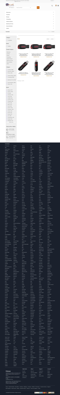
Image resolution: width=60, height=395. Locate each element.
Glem (31, 216)
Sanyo (49, 313)
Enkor (23, 200)
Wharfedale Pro (33, 357)
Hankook (6, 223)
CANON (6, 171)
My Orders (17, 386)
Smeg (31, 323)
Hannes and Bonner (16, 223)
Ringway (31, 305)
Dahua (6, 186)
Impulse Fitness (33, 236)
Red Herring (7, 303)
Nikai (23, 281)
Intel (39, 237)
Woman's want (41, 359)
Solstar (6, 326)
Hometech (7, 231)
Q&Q (6, 300)
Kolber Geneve (50, 252)
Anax (48, 149)
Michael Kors (32, 271)
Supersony (24, 332)
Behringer (6, 160)
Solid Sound (32, 324)
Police (40, 294)
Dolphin (40, 192)
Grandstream (41, 218)
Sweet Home (50, 332)
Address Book (49, 374)
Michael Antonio (16, 271)
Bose (6, 166)
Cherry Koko (50, 174)
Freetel (23, 210)
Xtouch (31, 360)
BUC (40, 168)
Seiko (23, 316)
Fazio (40, 205)
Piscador (6, 294)
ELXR (23, 199)
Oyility (23, 287)
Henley (6, 226)
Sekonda (32, 316)
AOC (14, 152)
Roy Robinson (7, 310)
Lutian (49, 261)
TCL (31, 337)
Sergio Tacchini (16, 318)
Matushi (23, 268)
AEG (5, 147)
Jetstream (15, 242)
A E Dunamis (7, 145)
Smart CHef (24, 323)
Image (6, 236)
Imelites (14, 236)
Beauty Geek (41, 158)
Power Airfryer (15, 295)
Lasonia (23, 255)
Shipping (25, 386)
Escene (49, 200)
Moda (40, 273)
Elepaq (31, 197)
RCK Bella (23, 302)
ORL (48, 286)
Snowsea (49, 323)
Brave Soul (49, 166)
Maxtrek (49, 268)
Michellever (41, 271)
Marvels (23, 266)
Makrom (23, 265)
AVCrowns (41, 155)
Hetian (40, 226)
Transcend (24, 346)
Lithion (23, 260)
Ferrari (14, 207)
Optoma (23, 286)
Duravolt (6, 195)
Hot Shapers (32, 231)
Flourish (49, 207)
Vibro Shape (15, 352)
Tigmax (40, 340)
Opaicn (14, 286)
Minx (22, 273)
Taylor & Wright (24, 337)
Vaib (48, 349)
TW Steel (6, 347)
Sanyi (40, 313)
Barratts (14, 158)
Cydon (6, 184)
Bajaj (23, 157)
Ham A (40, 221)
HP (5, 232)
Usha (31, 349)
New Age (32, 279)
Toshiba (31, 343)
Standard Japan (50, 328)
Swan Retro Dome (42, 332)
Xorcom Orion (50, 359)
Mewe (6, 271)
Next (6, 281)
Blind (31, 163)
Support (48, 386)
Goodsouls (24, 218)
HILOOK (31, 228)
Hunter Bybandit (7, 234)
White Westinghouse (51, 357)
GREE (14, 220)
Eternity (23, 202)
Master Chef (41, 266)
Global (40, 216)
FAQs (23, 374)
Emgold (49, 199)
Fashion (31, 205)
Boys (31, 166)
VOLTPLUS (15, 354)
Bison (6, 163)
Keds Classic (41, 247)
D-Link (31, 184)
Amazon (23, 149)
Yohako (23, 362)
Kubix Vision (15, 253)
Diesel (49, 191)
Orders (48, 372)
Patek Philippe (41, 289)
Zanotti (6, 364)
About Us (32, 371)
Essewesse (15, 202)
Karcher (49, 245)
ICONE (31, 234)
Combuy (49, 179)
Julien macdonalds (25, 244)
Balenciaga (32, 157)
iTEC (14, 239)
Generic (6, 215)
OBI (31, 284)
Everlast (14, 203)
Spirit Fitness (24, 328)
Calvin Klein (49, 170)
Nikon (40, 281)
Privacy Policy (33, 374)
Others (7, 28)
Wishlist (48, 377)
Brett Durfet (7, 168)
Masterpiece (50, 266)
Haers (23, 221)
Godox (6, 218)
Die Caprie (41, 191)
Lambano (6, 255)
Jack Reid (40, 239)
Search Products (11, 386)
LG (22, 258)
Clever (31, 178)
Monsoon (15, 274)
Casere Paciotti (50, 173)
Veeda (31, 351)
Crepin (49, 181)
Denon (49, 189)
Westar (6, 357)
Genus (31, 215)
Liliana (49, 258)
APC (22, 152)
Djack (31, 192)
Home (49, 31)
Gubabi (40, 220)
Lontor (49, 260)
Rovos (40, 308)
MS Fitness (49, 276)
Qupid (40, 300)
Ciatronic (23, 176)
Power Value (32, 295)
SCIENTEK (32, 315)
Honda (14, 231)
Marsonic (15, 266)
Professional (41, 297)
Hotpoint (40, 231)
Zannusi (49, 362)
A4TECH (14, 145)
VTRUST (40, 354)
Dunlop (49, 194)
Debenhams (32, 187)
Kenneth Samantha (51, 249)
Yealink (6, 362)
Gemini (40, 213)
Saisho (40, 311)
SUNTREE (6, 331)
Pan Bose (6, 289)
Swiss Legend (7, 334)
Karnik (6, 247)
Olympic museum (51, 284)
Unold (49, 347)
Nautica (49, 278)
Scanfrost (23, 315)
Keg (48, 247)
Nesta (23, 279)
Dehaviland (41, 187)
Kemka (31, 249)
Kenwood (15, 250)
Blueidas (6, 165)
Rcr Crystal (32, 302)
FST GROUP (50, 210)
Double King (7, 194)
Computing (8, 19)
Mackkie (31, 263)
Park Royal (24, 289)
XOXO (6, 360)
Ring (22, 305)
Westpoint (24, 357)
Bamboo (40, 157)
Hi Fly (48, 226)
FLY (5, 208)
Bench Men (49, 160)
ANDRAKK (6, 150)
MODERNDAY (50, 273)
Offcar (40, 284)
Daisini (23, 186)
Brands (18, 388)
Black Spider (15, 163)
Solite (40, 324)
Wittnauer (23, 359)
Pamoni (49, 287)
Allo (48, 147)
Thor (14, 340)
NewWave (49, 279)
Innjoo (31, 237)
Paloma (40, 287)
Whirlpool (40, 357)
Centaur (23, 174)
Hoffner (14, 229)
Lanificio (14, 255)
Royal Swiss (41, 310)
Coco (23, 179)
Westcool (15, 357)
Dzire (14, 195)
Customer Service (43, 386)
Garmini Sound (7, 213)
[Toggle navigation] (58, 6)
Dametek (40, 186)
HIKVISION (23, 228)
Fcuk (48, 205)
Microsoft (49, 271)
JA (30, 239)
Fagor (6, 205)
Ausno (14, 155)
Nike (31, 281)
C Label (14, 170)
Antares (6, 152)
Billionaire (32, 162)
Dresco (23, 194)
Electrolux (49, 195)
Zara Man (15, 364)
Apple (40, 152)
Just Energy (7, 245)
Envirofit (31, 200)
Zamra (40, 362)
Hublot (40, 232)
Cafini (23, 170)
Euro (31, 202)
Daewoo (49, 184)
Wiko (6, 359)
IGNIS (40, 234)
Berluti (14, 162)
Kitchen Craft (32, 250)
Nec (14, 279)
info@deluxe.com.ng (9, 379)
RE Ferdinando (41, 302)
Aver (48, 155)
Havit (40, 224)
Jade (48, 239)
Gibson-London (7, 216)
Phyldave (32, 292)
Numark (49, 282)
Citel (40, 176)
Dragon (14, 194)
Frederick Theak (42, 208)
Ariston (49, 152)
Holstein (23, 229)
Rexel (6, 305)
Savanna (6, 315)
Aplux (31, 152)
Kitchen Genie (41, 250)
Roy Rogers (15, 310)
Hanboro (49, 221)
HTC (14, 232)
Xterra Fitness (24, 360)
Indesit (40, 236)
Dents (6, 191)
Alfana (40, 147)
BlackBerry (24, 163)
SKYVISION (49, 321)
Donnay (49, 192)
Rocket (40, 307)
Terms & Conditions (34, 388)
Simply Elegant (7, 321)
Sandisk (23, 313)
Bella (23, 160)
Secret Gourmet (7, 316)
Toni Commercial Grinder (8, 344)
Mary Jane (32, 266)
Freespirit (6, 210)
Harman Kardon (25, 224)
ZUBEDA (14, 365)
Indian (49, 236)
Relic (40, 303)
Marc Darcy (49, 265)
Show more (11, 122)
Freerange (49, 208)
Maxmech (40, 268)
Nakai (14, 278)
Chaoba (40, 174)
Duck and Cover (42, 194)
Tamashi (49, 334)
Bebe (48, 158)
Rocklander (49, 307)
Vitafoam (40, 352)
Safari (14, 311)
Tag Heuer (32, 334)
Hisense (40, 228)
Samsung (15, 313)
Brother (14, 168)
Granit (6, 220)
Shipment (24, 372)
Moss (40, 274)
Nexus (14, 281)
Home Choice (32, 229)
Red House (15, 303)
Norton (14, 282)
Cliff (39, 178)
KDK (22, 247)
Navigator (6, 279)
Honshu (23, 231)
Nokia (6, 282)
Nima (48, 281)
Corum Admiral (33, 181)
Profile (48, 371)
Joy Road (15, 244)
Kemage (14, 249)
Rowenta (49, 308)
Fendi (6, 207)
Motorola (15, 276)
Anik (31, 150)
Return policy (24, 375)
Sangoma (32, 313)
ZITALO (40, 364)
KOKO (40, 252)
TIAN (23, 340)
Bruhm (23, 168)
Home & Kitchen (9, 26)
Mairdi (6, 265)
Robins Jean (15, 307)
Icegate (23, 234)
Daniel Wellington (51, 186)
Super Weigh (15, 332)
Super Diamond (16, 331)
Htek (23, 232)
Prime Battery (32, 297)
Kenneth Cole (41, 249)
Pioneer (49, 292)
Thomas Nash (7, 340)
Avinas (6, 157)
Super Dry (23, 331)
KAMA (31, 245)
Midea (6, 273)
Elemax (23, 197)
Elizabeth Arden (50, 197)
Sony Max (32, 326)
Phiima (6, 292)
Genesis (14, 215)
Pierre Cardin (41, 292)
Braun (40, 166)
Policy (39, 388)
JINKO (31, 242)
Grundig (31, 220)
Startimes (15, 329)
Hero (31, 226)
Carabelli (23, 171)
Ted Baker (23, 338)
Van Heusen (15, 351)
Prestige (6, 297)
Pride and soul (15, 297)
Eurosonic (40, 202)
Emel (40, 199)
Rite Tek (40, 305)
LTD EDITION (24, 261)
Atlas (6, 155)
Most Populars (8, 388)
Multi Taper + (7, 278)
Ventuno (40, 351)
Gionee (23, 216)
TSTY (40, 346)
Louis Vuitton (15, 261)
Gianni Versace (50, 215)
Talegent (40, 334)
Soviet (14, 328)
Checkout (21, 386)
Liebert (31, 258)
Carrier (14, 173)
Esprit (6, 202)
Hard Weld (49, 223)
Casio (6, 174)
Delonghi (32, 189)
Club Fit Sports (16, 179)
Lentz (48, 257)
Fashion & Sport (9, 21)
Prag (48, 295)
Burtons (6, 170)
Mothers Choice (7, 276)
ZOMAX (6, 365)
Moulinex (23, 276)
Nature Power (41, 278)
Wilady (14, 359)
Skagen (31, 321)
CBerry (14, 174)
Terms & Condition (34, 372)
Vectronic (23, 351)
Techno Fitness (41, 337)
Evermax (23, 203)
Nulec (31, 282)
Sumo (40, 329)
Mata (14, 268)
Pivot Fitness (15, 294)
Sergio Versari (24, 318)
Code (40, 179)
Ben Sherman (41, 160)
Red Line (31, 303)
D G (22, 184)
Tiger (31, 340)
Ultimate (31, 347)
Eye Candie (41, 203)
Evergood (6, 203)
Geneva (23, 215)
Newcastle (41, 279)
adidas (49, 145)
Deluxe (40, 189)
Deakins (23, 187)
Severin (31, 318)
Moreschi (23, 274)
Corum (23, 181)
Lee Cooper (41, 255)
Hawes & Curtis (50, 224)
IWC (22, 239)
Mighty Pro (15, 273)
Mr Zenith (32, 276)
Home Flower (41, 229)
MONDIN (6, 274)
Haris (14, 224)
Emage (31, 199)
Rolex (6, 308)
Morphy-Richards (33, 274)
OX (14, 287)
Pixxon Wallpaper (25, 294)
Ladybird (40, 253)
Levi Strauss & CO (8, 258)
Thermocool (41, 338)
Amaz (14, 149)
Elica (40, 197)
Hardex (6, 224)
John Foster (41, 242)
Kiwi (14, 252)
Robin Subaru (7, 307)
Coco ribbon (32, 179)
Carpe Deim (7, 173)
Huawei (31, 232)
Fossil (14, 208)
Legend (6, 257)
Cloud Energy (7, 179)
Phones (7, 16)
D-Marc (40, 184)
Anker (40, 150)
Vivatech (6, 354)
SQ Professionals (42, 328)
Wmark (31, 359)
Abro (31, 145)
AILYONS (23, 147)
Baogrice (49, 157)
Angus (23, 150)
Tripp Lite (32, 346)
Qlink (14, 300)
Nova (23, 282)
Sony (23, 326)
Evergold (49, 202)
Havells (31, 224)
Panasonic (15, 289)
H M (14, 221)
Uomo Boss (7, 349)
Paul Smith (49, 289)
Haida (31, 221)
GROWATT (24, 220)
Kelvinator (6, 249)
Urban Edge (15, 349)
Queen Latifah (32, 300)
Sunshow (49, 329)
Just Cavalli (49, 244)
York (31, 362)
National (23, 278)
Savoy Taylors (15, 315)
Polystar (6, 295)
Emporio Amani (16, 200)
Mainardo (40, 263)
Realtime (49, 302)
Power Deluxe (24, 295)
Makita (14, 265)
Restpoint (49, 303)
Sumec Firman (32, 329)
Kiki (22, 250)
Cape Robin (15, 171)
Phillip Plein (24, 292)
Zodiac (49, 364)
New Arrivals (14, 388)
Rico (14, 305)
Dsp (31, 194)
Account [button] (52, 0)
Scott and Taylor (42, 315)
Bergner (6, 162)
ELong (14, 199)
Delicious (6, 189)
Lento (40, 257)
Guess (6, 221)
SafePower (24, 311)
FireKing (23, 207)
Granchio (32, 218)
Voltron (23, 354)
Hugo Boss (49, 232)
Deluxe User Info (33, 375)
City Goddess (15, 178)
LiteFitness (15, 260)
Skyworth (6, 323)
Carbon (31, 171)
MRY (40, 276)
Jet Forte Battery (8, 242)
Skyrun (40, 321)
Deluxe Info (33, 377)
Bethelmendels (24, 162)
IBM (14, 234)
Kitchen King (50, 250)
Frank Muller (32, 208)
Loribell (6, 261)
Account (23, 371)
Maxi (31, 268)
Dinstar (6, 192)
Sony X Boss (41, 326)
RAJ (14, 302)
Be (22, 158)
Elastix (31, 195)
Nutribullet (6, 284)
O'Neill (23, 284)
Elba (40, 195)
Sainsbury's (32, 311)
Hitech (6, 229)
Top (14, 343)
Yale (40, 360)
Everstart (32, 203)
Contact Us (24, 377)
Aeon (14, 147)
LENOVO (31, 257)
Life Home (41, 258)
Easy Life (23, 195)
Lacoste (31, 253)
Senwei (49, 316)
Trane (14, 346)
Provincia (49, 297)
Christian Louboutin (16, 176)
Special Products (23, 388)
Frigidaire (40, 210)
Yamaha (49, 360)
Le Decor (32, 255)
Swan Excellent (33, 332)
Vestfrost (6, 352)
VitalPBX (49, 352)
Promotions (38, 386)
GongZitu (15, 218)
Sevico (40, 318)
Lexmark (14, 258)
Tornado (23, 343)
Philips (14, 292)
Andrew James (16, 150)
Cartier (31, 173)
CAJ (31, 170)
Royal (23, 310)
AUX (31, 155)
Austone (23, 155)
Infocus (23, 237)
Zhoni (23, 364)
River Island (49, 305)
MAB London (24, 263)
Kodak (31, 252)
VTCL (31, 354)
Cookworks (7, 181)
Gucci (48, 220)
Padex (31, 287)
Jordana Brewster (8, 244)
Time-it (49, 340)
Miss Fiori (32, 273)
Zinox (31, 364)
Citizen (49, 176)
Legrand (23, 257)
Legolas (14, 257)
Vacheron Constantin (42, 349)
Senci (40, 316)
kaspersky (15, 247)
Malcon (31, 265)
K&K (22, 245)
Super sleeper (50, 331)
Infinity (6, 237)
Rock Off (31, 307)
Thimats (49, 338)
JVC (14, 245)
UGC (23, 347)
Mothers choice (50, 274)
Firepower (32, 207)
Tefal (31, 338)
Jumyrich (31, 244)
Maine (49, 263)
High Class (15, 228)
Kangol (40, 245)
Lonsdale (40, 260)
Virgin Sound (32, 352)
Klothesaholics (24, 252)
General (49, 213)
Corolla (14, 181)
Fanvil (14, 205)
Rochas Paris (24, 307)
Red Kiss (23, 303)
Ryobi (6, 311)
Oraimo (31, 286)
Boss (14, 166)
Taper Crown (7, 337)
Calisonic (40, 170)
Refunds (28, 388)
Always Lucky (7, 149)
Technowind (7, 338)
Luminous (40, 261)
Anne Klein (49, 150)
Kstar (6, 253)
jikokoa (23, 242)
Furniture (8, 14)
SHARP (49, 318)
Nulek (40, 282)
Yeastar (14, 362)
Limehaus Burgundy (8, 260)
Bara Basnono (7, 158)
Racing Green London (51, 300)
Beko (14, 160)
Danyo (6, 187)
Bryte (31, 168)
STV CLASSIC (24, 329)
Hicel (6, 228)
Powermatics (41, 295)
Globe (49, 216)
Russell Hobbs (50, 310)
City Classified (7, 178)
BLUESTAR (15, 165)
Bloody (40, 163)
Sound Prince (7, 328)
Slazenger (15, 323)
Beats (31, 158)
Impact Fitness (24, 236)
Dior (14, 192)
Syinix (23, 334)
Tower (49, 343)
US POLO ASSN (24, 349)
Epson (40, 200)
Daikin (14, 186)
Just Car (40, 244)
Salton (49, 311)
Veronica (49, 351)
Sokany (14, 324)
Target (14, 337)
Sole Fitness (24, 324)
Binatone (49, 162)
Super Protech (41, 331)
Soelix (6, 324)
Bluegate (49, 163)
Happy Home (32, 223)
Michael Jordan (24, 271)
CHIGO (6, 176)
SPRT (31, 328)
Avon (14, 157)
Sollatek (49, 324)
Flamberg (40, 207)
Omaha (6, 286)
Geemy (31, 213)
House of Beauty (50, 231)
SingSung (23, 321)
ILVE (48, 234)
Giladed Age (15, 216)
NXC (14, 284)
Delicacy (49, 187)
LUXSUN (6, 263)
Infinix (14, 237)
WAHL (49, 354)
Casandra (41, 173)
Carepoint (41, 171)
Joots (48, 242)
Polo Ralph (49, 294)
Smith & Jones (41, 323)
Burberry (49, 168)
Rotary (31, 308)
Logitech (31, 260)
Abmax (23, 145)
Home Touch (50, 229)
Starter (6, 329)
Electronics (8, 12)
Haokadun (24, 223)
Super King (32, 331)
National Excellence (33, 278)
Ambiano (32, 149)
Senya (6, 318)
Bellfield (31, 160)
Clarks (23, 178)
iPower (6, 239)
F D (48, 203)
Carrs (23, 173)
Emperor (6, 200)
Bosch (40, 165)
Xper (14, 360)
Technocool (50, 337)
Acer (40, 145)
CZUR (14, 184)
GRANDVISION (50, 218)
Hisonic (49, 228)
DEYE (23, 191)
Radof (6, 302)
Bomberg (23, 165)
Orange (40, 286)
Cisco (31, 176)
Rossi (23, 308)
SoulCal (49, 326)
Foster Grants (24, 208)
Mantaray (40, 265)
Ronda (14, 308)
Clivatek (49, 178)
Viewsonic (23, 352)
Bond (31, 165)
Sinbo (14, 321)
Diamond (32, 191)
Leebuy (49, 255)
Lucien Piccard (32, 261)
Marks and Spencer (8, 266)
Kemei (23, 249)
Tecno (14, 338)
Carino (49, 171)
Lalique (49, 253)
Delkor (14, 189)
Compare (49, 375)
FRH (31, 210)
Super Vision (7, 332)
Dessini (14, 191)
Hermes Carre (24, 226)
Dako (31, 186)
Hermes (14, 226)
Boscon (49, 165)
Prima (23, 297)
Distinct (23, 192)
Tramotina (7, 346)
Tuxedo (49, 346)
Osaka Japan (7, 287)
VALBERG (6, 351)
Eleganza (15, 197)
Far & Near (24, 205)
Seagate (49, 315)
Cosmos (40, 181)
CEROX (31, 174)
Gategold (23, 213)
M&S (14, 263)
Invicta (49, 237)
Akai (31, 147)
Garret (14, 213)
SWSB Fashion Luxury (16, 335)
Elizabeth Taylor (7, 199)
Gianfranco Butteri (42, 215)
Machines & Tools (9, 23)
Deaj (14, 187)
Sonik (14, 326)
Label (23, 253)
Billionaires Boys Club (42, 162)
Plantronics (32, 294)
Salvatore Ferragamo (8, 313)
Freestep (15, 210)
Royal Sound (32, 310)
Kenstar (6, 250)
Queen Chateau (24, 300)
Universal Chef (41, 347)
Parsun (31, 289)
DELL (23, 189)
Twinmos (15, 347)
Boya (23, 166)
